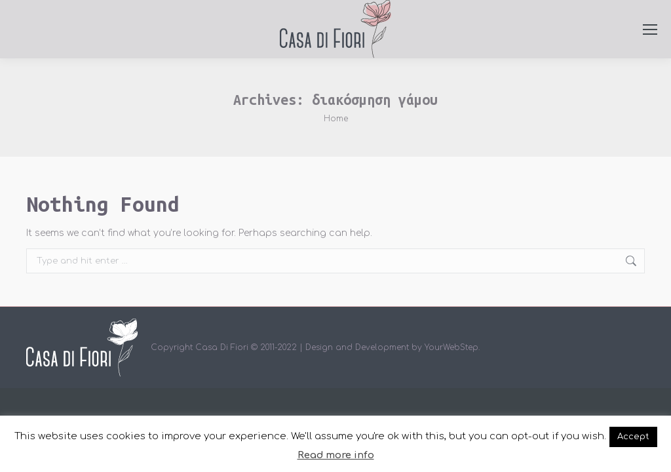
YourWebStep (451, 347)
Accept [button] (633, 436)
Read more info (335, 455)
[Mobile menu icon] (650, 29)
